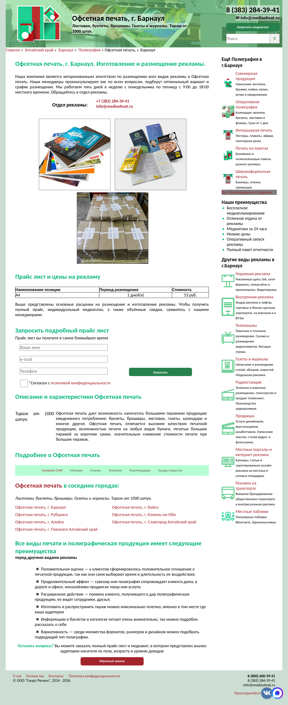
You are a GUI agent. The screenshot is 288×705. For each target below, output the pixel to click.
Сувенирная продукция (246, 76)
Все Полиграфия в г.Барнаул (247, 192)
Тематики (115, 470)
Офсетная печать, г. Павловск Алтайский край (56, 529)
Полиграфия (89, 50)
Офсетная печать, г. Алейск (39, 522)
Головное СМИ (52, 470)
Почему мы (35, 676)
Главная (13, 50)
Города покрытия (170, 470)
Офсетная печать (38, 485)
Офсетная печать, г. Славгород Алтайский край (154, 522)
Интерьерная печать (254, 130)
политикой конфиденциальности (80, 383)
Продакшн (245, 415)
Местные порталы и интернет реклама (254, 452)
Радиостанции (248, 382)
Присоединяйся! (247, 693)
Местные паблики (252, 511)
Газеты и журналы (252, 359)
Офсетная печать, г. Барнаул (40, 507)
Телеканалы (246, 325)
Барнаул (66, 50)
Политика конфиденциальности (94, 676)
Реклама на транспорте (246, 485)
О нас (17, 676)
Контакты (56, 676)
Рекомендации (140, 470)
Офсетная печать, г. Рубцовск (41, 514)
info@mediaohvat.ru (114, 106)
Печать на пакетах (252, 148)
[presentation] (160, 353)
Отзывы (95, 470)
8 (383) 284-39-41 (261, 680)
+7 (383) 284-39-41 (112, 101)
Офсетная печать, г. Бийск (135, 507)
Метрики (76, 470)
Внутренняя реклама (254, 297)
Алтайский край (39, 50)
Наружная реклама (253, 273)
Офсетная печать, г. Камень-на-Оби (144, 514)
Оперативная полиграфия (247, 104)
